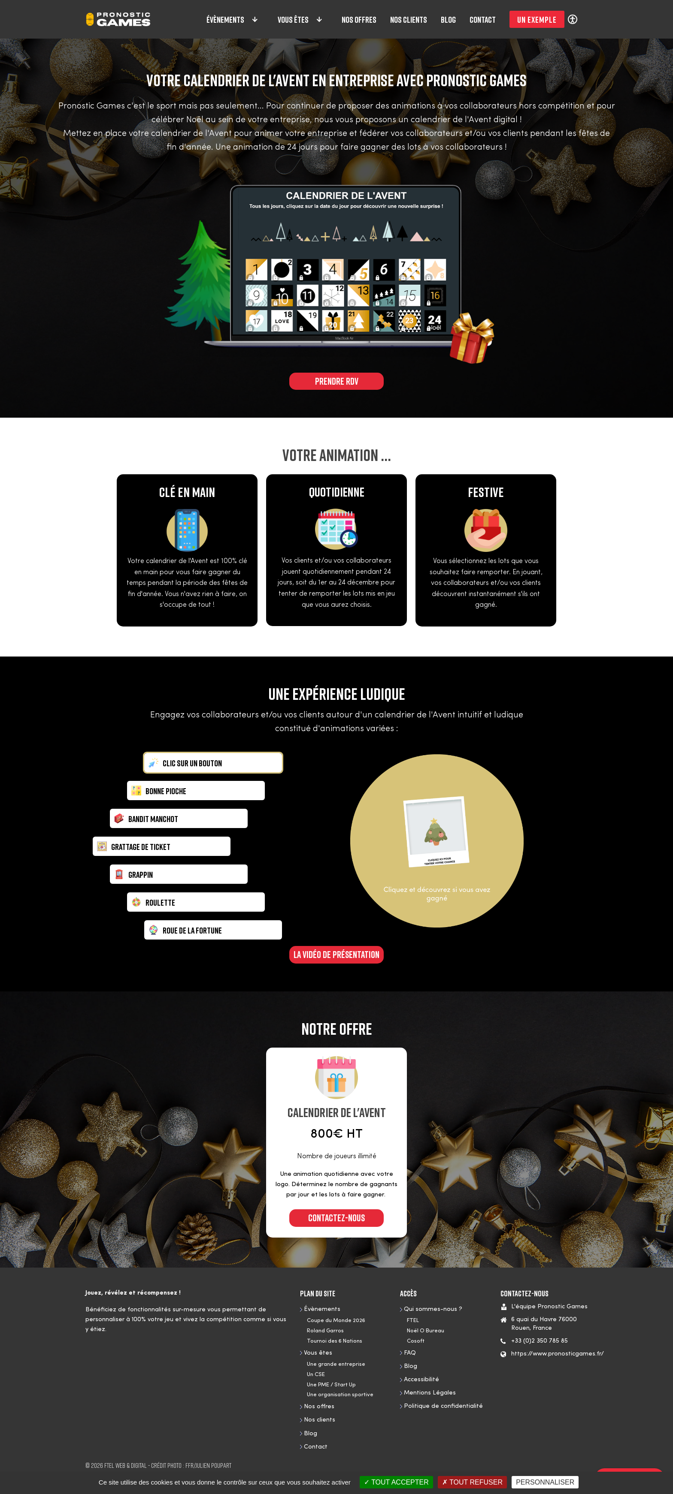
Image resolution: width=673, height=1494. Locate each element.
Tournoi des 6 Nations (334, 1341)
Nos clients (408, 19)
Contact (483, 19)
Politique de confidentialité (443, 1406)
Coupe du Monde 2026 (336, 1320)
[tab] (213, 762)
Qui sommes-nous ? (433, 1309)
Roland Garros (325, 1331)
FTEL (413, 1320)
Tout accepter (396, 1482)
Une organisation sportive (340, 1395)
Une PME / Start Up (331, 1385)
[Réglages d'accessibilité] (572, 19)
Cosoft (415, 1341)
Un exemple (537, 19)
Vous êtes (300, 19)
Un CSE (316, 1374)
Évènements (232, 19)
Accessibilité (421, 1380)
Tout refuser (472, 1482)
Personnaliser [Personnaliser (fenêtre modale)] (545, 1482)
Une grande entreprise (336, 1364)
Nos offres (359, 19)
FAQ (410, 1353)
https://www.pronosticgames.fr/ (557, 1354)
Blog (448, 19)
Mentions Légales (430, 1393)
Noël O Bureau (425, 1331)
